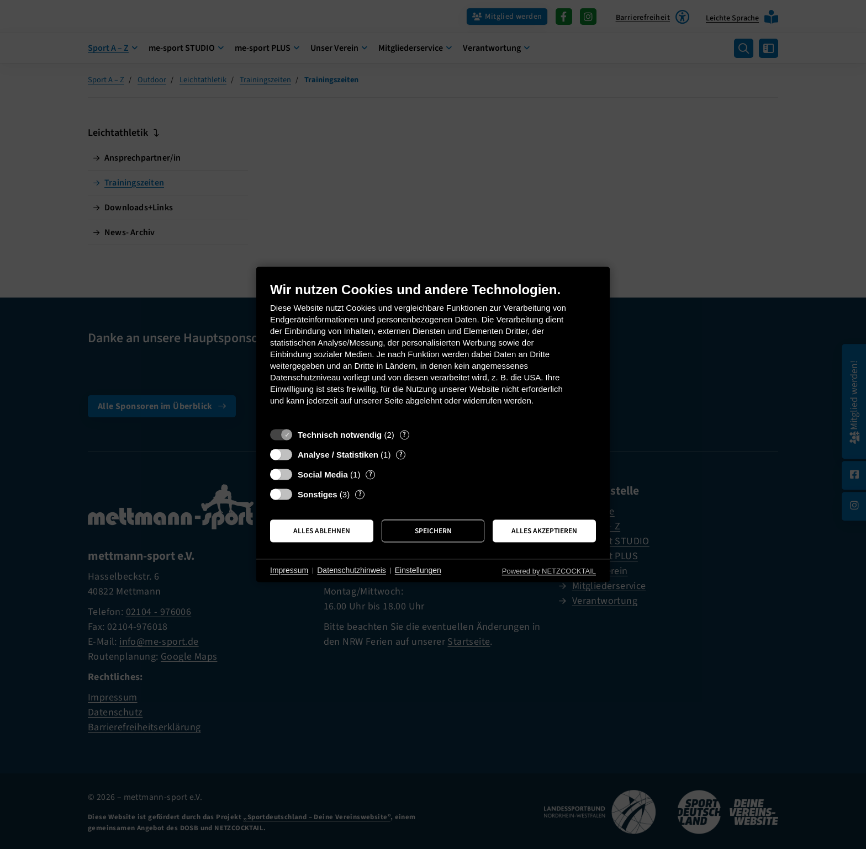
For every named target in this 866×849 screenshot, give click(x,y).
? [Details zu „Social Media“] (370, 474)
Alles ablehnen (321, 531)
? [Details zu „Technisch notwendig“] (404, 434)
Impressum (289, 570)
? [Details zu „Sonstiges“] (360, 494)
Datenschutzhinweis (351, 570)
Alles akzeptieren (544, 531)
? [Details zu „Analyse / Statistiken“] (401, 454)
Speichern (433, 531)
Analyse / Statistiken (338, 454)
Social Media (323, 474)
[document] (433, 352)
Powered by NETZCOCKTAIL (549, 571)
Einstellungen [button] (418, 570)
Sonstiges (317, 494)
